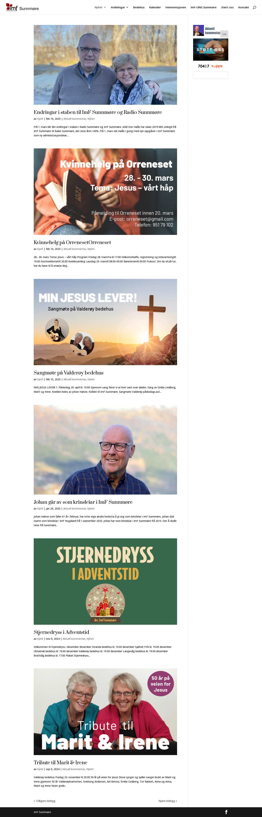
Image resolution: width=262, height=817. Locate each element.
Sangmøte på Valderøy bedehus (69, 373)
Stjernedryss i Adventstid (61, 632)
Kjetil (40, 118)
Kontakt (243, 7)
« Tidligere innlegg (44, 801)
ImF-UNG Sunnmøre (204, 7)
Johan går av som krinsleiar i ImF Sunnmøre (83, 502)
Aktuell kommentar (74, 118)
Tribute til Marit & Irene (60, 763)
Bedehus (139, 7)
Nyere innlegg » (167, 801)
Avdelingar (118, 7)
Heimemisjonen (176, 7)
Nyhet (99, 7)
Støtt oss (227, 7)
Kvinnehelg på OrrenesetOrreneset (72, 242)
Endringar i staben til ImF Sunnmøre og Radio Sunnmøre (98, 112)
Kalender (155, 7)
